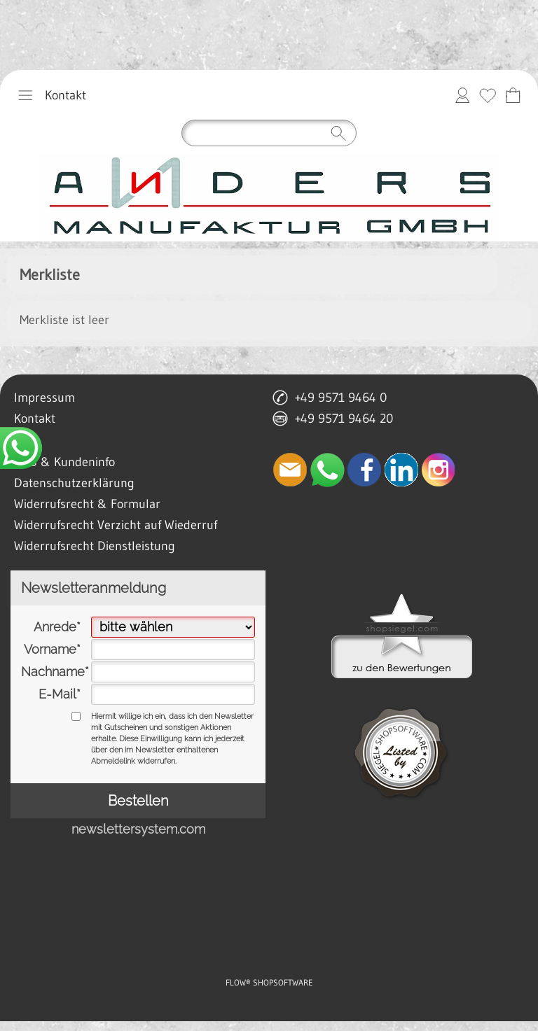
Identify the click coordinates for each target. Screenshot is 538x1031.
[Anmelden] (462, 95)
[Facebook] (364, 469)
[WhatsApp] (327, 469)
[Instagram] (438, 469)
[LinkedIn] (401, 469)
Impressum (44, 397)
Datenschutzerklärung (74, 483)
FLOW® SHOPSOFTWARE (269, 982)
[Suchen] (269, 133)
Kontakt (65, 95)
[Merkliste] (487, 95)
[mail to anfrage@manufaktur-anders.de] (290, 469)
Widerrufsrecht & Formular (87, 504)
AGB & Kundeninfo (64, 462)
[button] (25, 95)
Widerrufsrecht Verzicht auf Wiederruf (115, 525)
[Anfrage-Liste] (513, 95)
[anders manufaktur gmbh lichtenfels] (269, 197)
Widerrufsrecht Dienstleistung (94, 546)
